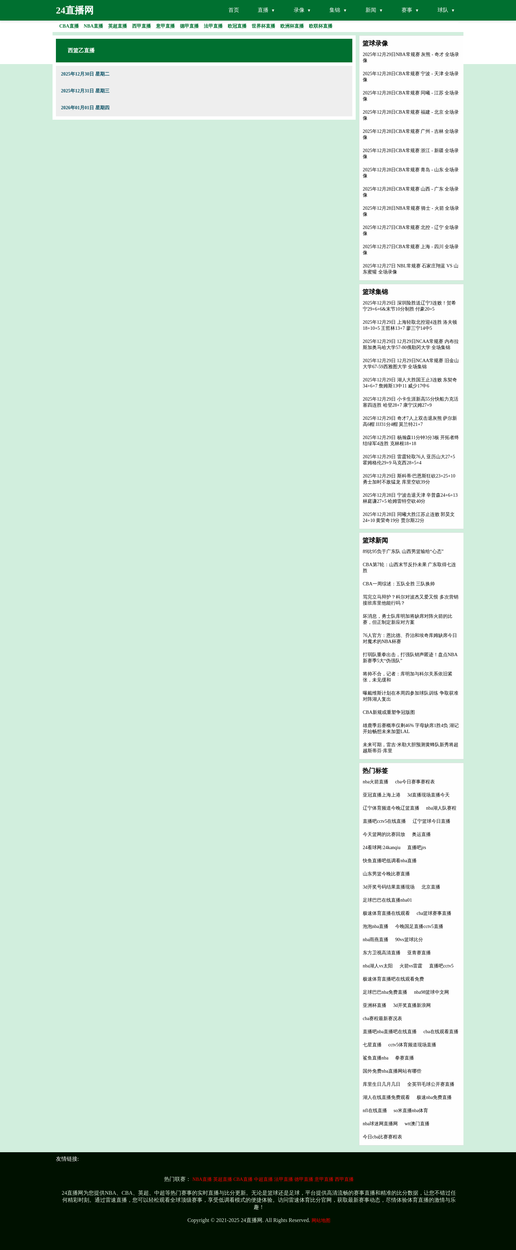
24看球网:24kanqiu (381, 847)
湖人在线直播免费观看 (386, 1097)
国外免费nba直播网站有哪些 (392, 1071)
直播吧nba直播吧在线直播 (390, 1031)
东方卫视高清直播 (381, 952)
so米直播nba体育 (411, 1110)
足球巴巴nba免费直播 (385, 992)
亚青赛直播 (419, 952)
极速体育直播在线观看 (386, 913)
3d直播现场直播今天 (428, 794)
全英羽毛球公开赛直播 (430, 1084)
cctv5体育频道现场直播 (412, 1044)
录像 (299, 10)
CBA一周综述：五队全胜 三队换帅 (399, 583)
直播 (263, 10)
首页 (233, 10)
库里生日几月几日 (381, 1084)
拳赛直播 (404, 1057)
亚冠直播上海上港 (381, 794)
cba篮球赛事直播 (434, 913)
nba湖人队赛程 (441, 808)
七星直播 (372, 1044)
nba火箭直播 (375, 781)
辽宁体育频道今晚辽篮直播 (391, 808)
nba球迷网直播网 (380, 1123)
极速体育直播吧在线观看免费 (393, 979)
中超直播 (263, 1179)
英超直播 (222, 1179)
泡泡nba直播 (375, 926)
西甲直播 (344, 1179)
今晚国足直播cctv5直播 (419, 926)
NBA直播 (202, 1179)
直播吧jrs (416, 847)
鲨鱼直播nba (375, 1057)
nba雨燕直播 (375, 939)
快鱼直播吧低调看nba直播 (390, 860)
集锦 (334, 10)
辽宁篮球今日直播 (431, 821)
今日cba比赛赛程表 (382, 1136)
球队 (443, 10)
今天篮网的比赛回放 (384, 834)
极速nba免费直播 (434, 1097)
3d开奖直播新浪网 (412, 1005)
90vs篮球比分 (409, 939)
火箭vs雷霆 (410, 965)
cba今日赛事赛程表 (414, 781)
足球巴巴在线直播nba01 (387, 900)
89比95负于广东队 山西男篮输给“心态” (403, 551)
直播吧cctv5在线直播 (384, 821)
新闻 (370, 10)
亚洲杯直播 (374, 1005)
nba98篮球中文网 (431, 992)
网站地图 (321, 1220)
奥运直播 (421, 834)
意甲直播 (324, 1179)
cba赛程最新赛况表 (382, 1018)
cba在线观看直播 (440, 1031)
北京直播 (430, 887)
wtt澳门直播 (417, 1123)
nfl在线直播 (375, 1110)
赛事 (406, 10)
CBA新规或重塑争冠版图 (389, 712)
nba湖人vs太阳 (378, 965)
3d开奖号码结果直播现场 (389, 887)
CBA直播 (243, 1179)
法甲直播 (283, 1179)
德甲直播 (303, 1179)
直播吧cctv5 (441, 965)
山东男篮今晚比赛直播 (386, 873)
